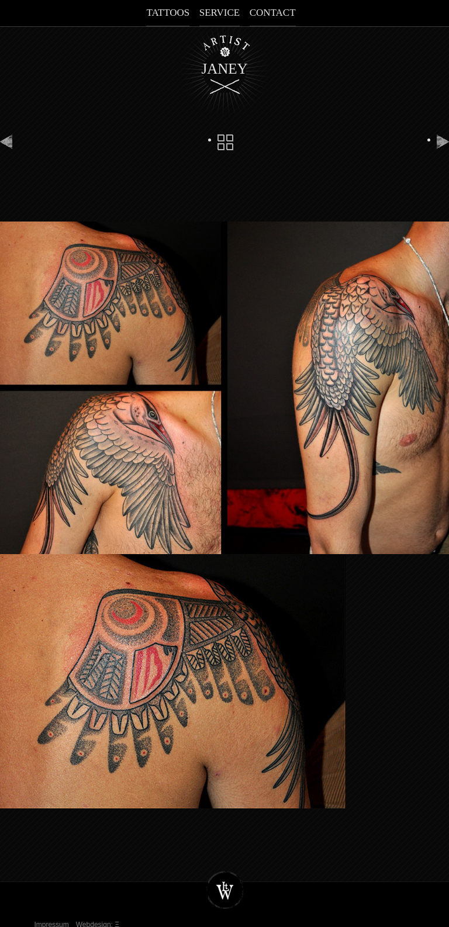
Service (219, 12)
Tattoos (167, 12)
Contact (273, 12)
